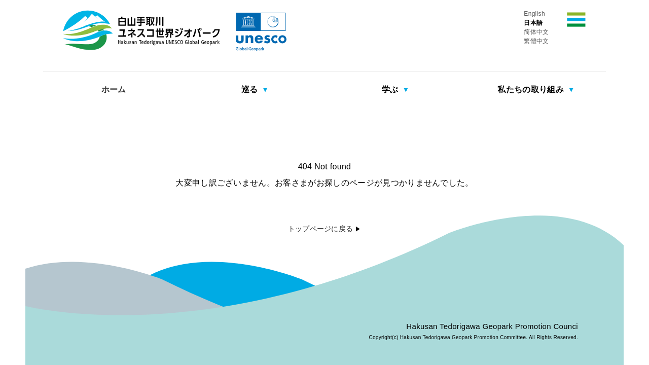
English (534, 13)
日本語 (533, 22)
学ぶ (391, 89)
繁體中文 (536, 41)
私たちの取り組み (531, 89)
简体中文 (536, 31)
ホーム (113, 89)
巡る (250, 89)
